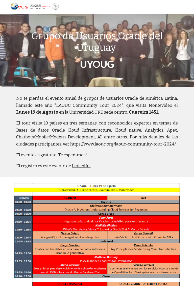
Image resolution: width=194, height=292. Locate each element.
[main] (97, 50)
